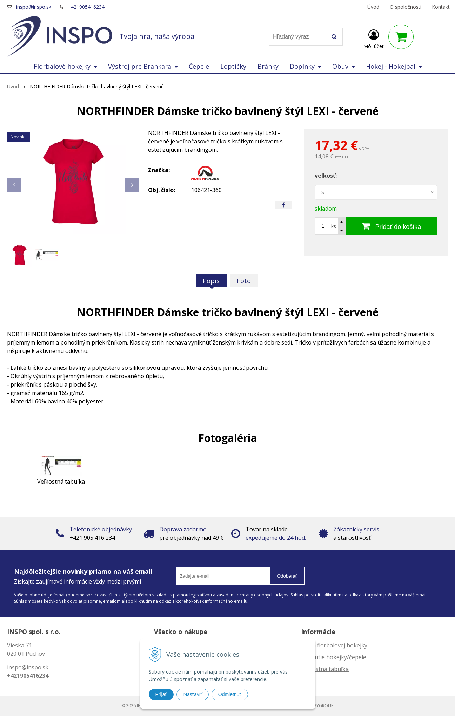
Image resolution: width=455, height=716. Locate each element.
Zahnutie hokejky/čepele (333, 657)
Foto (244, 281)
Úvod (373, 7)
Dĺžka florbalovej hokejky (334, 645)
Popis (211, 281)
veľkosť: (326, 175)
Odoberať (287, 576)
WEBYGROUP (321, 706)
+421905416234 (86, 7)
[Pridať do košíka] (391, 226)
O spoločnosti (405, 7)
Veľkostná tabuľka (325, 669)
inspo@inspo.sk (33, 7)
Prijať (161, 694)
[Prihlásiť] (373, 38)
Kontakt (441, 7)
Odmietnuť (229, 694)
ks (333, 226)
